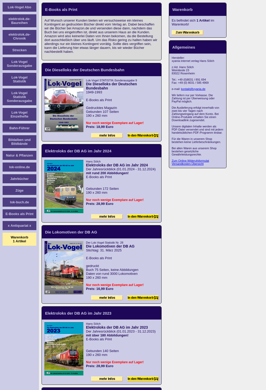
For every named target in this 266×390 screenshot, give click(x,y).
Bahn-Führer (19, 128)
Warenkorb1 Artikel (19, 239)
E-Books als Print (19, 214)
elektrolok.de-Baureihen (20, 21)
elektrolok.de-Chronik (20, 36)
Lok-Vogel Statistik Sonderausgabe (19, 97)
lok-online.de (19, 167)
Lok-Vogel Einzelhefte (20, 114)
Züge (19, 190)
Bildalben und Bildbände (19, 142)
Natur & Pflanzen (19, 155)
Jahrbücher (19, 179)
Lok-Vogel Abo (19, 7)
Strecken (19, 50)
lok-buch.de (19, 202)
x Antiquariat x (19, 226)
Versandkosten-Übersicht (188, 163)
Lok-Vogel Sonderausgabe (19, 64)
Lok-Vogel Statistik (19, 79)
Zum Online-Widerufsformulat (190, 160)
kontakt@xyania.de (193, 88)
